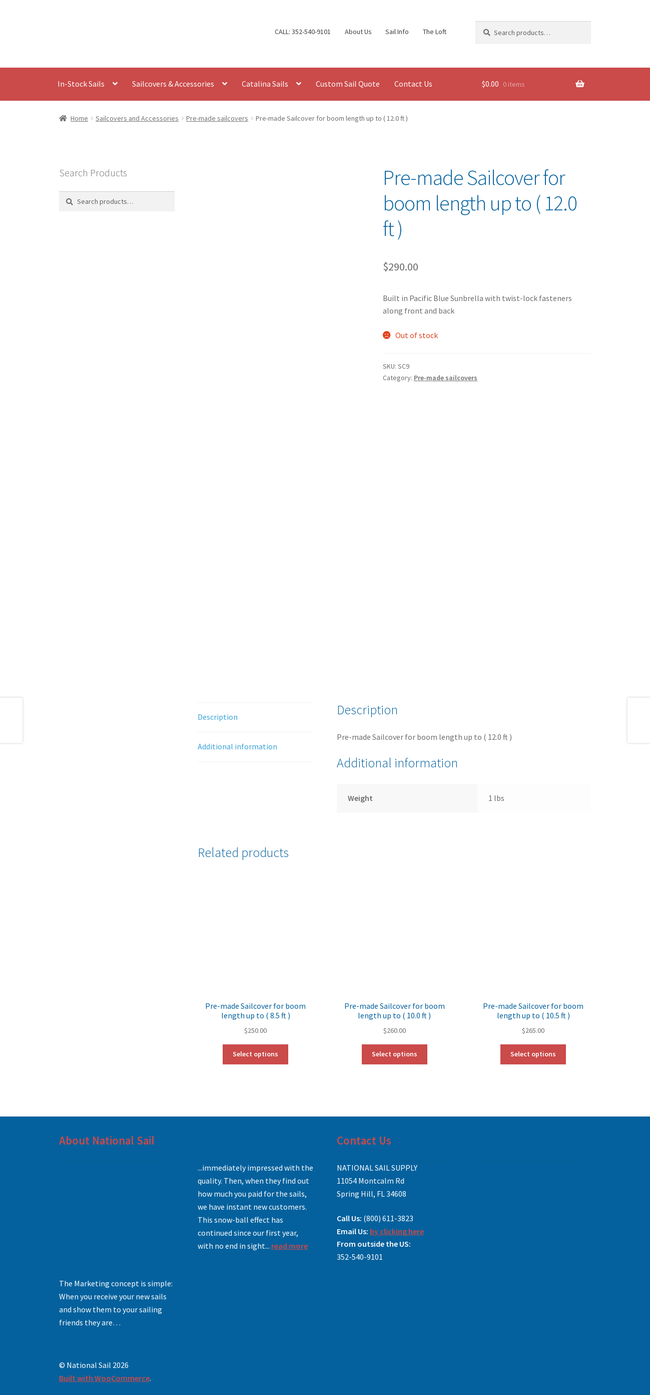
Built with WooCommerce (104, 1378)
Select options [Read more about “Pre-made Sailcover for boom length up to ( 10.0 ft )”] (394, 1053)
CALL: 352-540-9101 (303, 31)
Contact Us (413, 84)
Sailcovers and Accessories (137, 118)
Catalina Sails (265, 84)
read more (289, 1246)
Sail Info (397, 31)
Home (79, 118)
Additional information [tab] (237, 746)
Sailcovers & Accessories (173, 84)
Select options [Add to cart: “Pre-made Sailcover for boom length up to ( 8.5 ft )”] (255, 1053)
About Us (358, 31)
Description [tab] (218, 717)
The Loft (434, 31)
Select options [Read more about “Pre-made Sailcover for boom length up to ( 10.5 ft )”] (533, 1053)
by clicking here (397, 1231)
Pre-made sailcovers (217, 118)
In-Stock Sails (81, 84)
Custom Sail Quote (348, 84)
